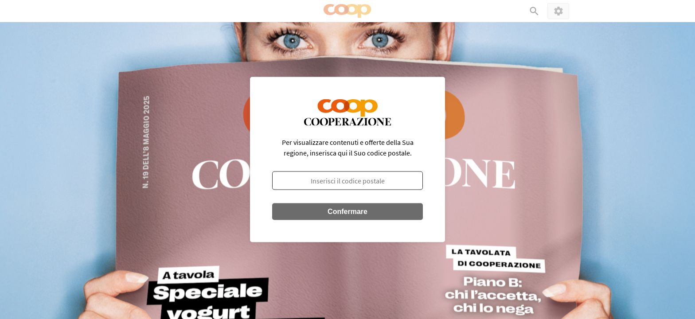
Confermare (347, 211)
